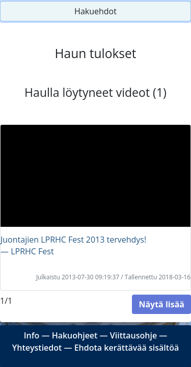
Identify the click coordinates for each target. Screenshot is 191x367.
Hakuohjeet (75, 335)
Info (32, 335)
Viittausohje (133, 335)
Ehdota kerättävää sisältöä (126, 347)
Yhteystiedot (37, 347)
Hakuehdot (95, 11)
